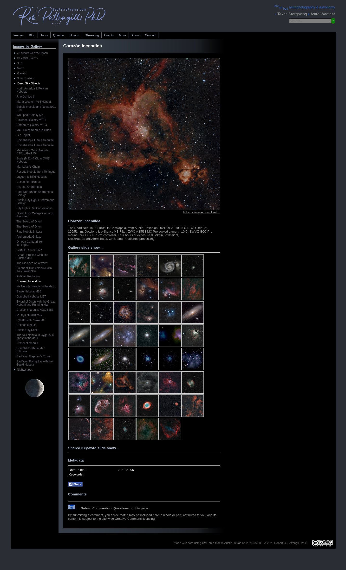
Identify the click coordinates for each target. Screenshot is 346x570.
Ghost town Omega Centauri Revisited (35, 215)
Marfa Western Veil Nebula (34, 101)
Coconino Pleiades (29, 182)
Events (109, 35)
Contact (150, 35)
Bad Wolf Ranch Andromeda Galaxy (35, 193)
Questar (58, 35)
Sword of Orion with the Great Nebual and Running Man (36, 303)
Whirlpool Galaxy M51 (31, 115)
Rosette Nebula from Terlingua (36, 171)
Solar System (24, 78)
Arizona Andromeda (29, 187)
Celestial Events (26, 58)
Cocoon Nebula (27, 325)
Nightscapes (23, 369)
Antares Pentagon (28, 276)
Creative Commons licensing (135, 518)
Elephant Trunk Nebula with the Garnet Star (34, 269)
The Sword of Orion (29, 221)
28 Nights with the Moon (31, 53)
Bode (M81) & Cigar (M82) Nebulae (34, 160)
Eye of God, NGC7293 (31, 320)
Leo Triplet (23, 135)
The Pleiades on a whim (32, 263)
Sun (18, 63)
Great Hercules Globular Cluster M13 (32, 256)
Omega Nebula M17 (29, 315)
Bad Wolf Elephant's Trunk (34, 356)
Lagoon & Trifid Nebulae (32, 176)
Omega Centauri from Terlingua (30, 243)
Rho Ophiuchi (25, 96)
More (122, 35)
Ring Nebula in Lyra (29, 231)
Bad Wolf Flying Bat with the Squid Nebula (35, 363)
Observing (92, 35)
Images (18, 35)
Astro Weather (323, 14)
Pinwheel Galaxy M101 (31, 120)
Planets (20, 73)
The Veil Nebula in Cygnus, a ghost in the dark (35, 336)
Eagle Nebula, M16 (29, 291)
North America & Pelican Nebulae (32, 90)
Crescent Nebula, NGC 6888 (35, 309)
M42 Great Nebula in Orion (34, 130)
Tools (44, 35)
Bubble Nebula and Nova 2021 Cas (36, 108)
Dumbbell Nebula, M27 (31, 296)
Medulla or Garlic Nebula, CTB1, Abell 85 (33, 152)
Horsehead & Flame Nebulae (35, 140)
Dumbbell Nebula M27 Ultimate (31, 350)
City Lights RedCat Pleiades (34, 208)
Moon (19, 68)
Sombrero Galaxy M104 (32, 125)
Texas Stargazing (292, 14)
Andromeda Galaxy (29, 236)
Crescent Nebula (27, 343)
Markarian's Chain (28, 166)
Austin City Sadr (27, 330)
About (135, 35)
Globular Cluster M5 (29, 250)
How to (74, 35)
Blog (32, 35)
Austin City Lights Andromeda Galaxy (35, 201)
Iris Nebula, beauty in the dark (36, 286)
